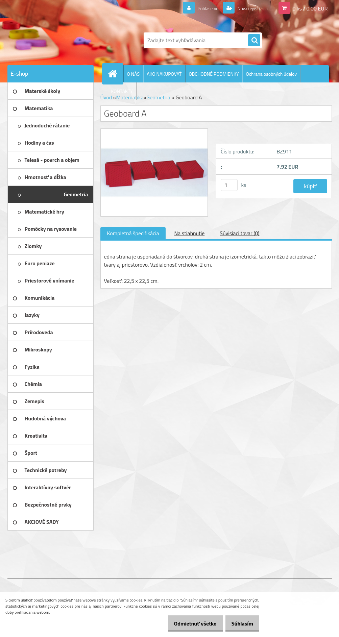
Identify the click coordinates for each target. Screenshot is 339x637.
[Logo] (53, 40)
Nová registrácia (249, 8)
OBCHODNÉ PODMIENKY (214, 73)
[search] (254, 40)
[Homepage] (115, 73)
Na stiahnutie (189, 233)
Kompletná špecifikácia (133, 233)
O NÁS (133, 73)
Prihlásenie (199, 8)
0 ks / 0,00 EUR (310, 8)
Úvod (106, 97)
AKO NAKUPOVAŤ (164, 73)
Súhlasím (240, 623)
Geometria (158, 97)
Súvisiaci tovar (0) (239, 233)
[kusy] (229, 185)
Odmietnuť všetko (188, 623)
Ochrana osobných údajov (271, 73)
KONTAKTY (122, 91)
